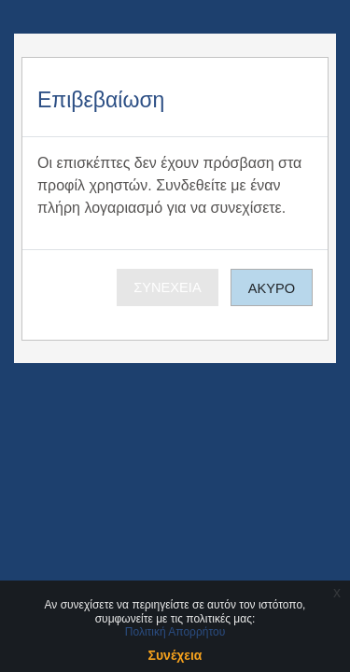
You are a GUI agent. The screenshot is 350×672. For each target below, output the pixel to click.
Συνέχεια (167, 287)
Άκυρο (271, 288)
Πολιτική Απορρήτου (175, 631)
